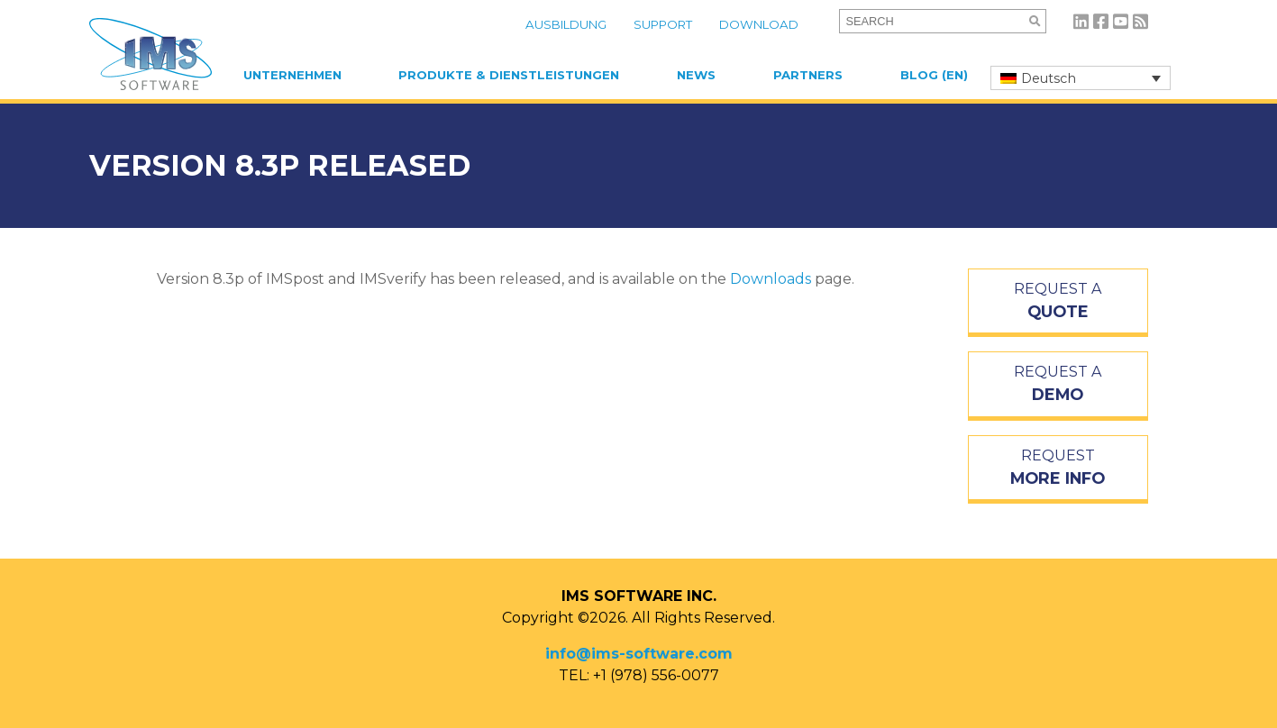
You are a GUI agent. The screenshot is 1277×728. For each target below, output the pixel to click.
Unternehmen (292, 75)
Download (758, 24)
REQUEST (1058, 468)
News (696, 75)
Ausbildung (566, 24)
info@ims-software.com (639, 653)
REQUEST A (1058, 301)
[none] (1080, 78)
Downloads (770, 278)
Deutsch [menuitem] (1048, 78)
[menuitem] (1080, 78)
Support (663, 24)
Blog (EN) (934, 75)
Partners (808, 75)
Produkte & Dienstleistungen (508, 75)
